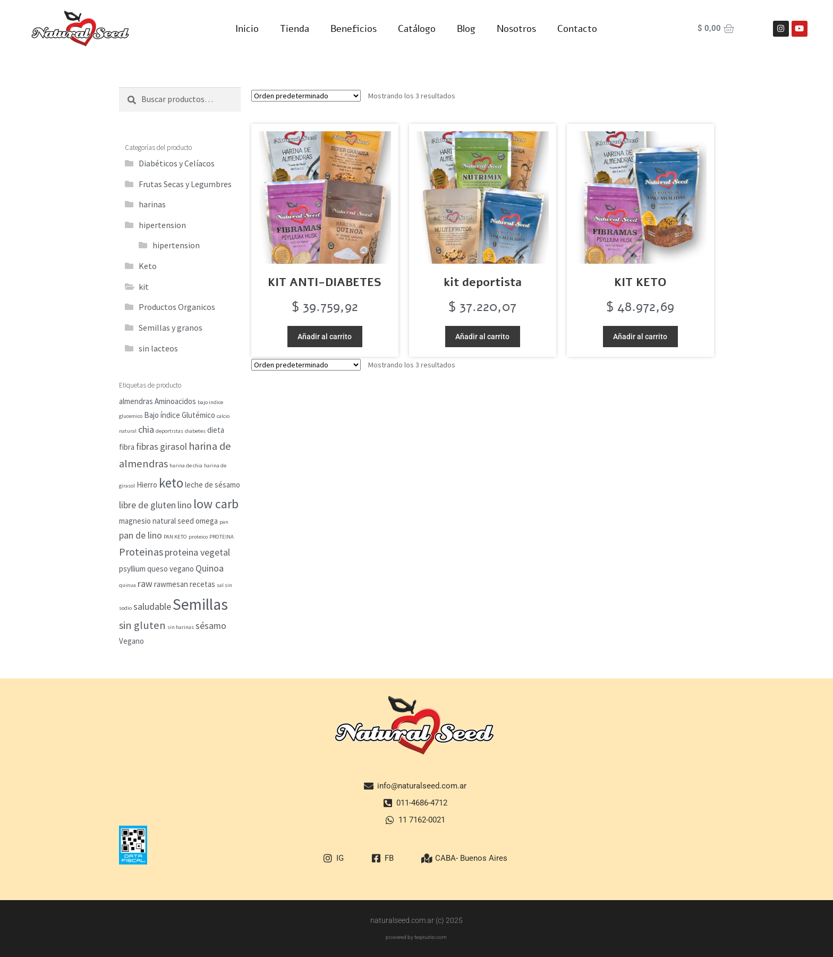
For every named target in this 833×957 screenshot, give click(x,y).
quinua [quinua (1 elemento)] (127, 585)
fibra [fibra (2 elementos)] (126, 447)
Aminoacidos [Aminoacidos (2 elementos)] (175, 401)
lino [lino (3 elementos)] (184, 505)
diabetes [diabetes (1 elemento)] (195, 430)
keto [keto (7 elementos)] (171, 482)
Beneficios (353, 28)
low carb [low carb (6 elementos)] (216, 504)
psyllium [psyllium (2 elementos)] (132, 569)
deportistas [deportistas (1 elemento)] (169, 430)
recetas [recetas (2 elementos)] (202, 584)
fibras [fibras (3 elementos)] (147, 446)
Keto (148, 266)
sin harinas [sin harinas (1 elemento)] (180, 627)
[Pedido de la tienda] (306, 96)
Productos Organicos (177, 306)
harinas (152, 204)
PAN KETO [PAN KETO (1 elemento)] (175, 536)
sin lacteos (158, 348)
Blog (466, 28)
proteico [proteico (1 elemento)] (198, 536)
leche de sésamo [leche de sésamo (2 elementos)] (212, 485)
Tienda (294, 28)
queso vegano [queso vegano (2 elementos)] (170, 569)
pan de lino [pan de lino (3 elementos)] (140, 535)
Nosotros (516, 28)
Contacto (577, 28)
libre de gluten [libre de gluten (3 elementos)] (147, 505)
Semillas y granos (170, 327)
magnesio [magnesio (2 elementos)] (135, 521)
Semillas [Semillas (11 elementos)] (200, 604)
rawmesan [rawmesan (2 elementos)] (171, 584)
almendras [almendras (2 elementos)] (136, 401)
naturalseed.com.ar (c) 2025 (416, 920)
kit (144, 286)
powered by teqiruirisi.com (416, 937)
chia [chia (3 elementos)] (146, 429)
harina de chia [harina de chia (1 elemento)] (185, 465)
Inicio (247, 28)
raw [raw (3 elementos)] (145, 583)
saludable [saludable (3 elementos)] (152, 606)
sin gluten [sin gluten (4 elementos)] (142, 625)
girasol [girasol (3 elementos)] (173, 446)
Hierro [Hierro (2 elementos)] (147, 485)
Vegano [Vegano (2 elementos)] (131, 641)
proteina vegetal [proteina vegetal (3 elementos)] (197, 552)
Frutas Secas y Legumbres (185, 184)
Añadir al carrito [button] (325, 336)
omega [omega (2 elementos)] (207, 521)
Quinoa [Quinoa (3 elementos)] (210, 568)
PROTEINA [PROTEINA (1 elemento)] (221, 536)
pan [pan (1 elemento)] (223, 521)
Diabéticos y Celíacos (177, 163)
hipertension (162, 225)
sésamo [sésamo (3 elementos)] (211, 625)
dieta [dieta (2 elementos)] (215, 430)
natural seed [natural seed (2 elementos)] (173, 521)
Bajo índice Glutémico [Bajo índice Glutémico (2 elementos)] (179, 415)
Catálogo (417, 28)
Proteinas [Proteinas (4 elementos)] (141, 552)
